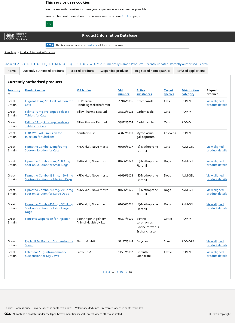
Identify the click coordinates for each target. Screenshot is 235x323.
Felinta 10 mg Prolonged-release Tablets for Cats (47, 113)
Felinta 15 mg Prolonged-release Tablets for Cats (47, 124)
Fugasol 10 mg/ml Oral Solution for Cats (49, 103)
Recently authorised (183, 64)
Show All (10, 64)
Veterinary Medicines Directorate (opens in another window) (109, 308)
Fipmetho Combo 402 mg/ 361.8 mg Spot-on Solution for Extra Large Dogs (49, 208)
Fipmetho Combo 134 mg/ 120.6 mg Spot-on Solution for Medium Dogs (49, 177)
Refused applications (191, 71)
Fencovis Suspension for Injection (47, 219)
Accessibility (23, 308)
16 (121, 272)
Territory (14, 90)
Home (11, 71)
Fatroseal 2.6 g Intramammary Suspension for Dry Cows (45, 254)
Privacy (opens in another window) (52, 308)
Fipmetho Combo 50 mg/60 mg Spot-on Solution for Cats (46, 148)
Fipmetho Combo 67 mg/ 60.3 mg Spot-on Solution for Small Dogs (47, 163)
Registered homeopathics (152, 71)
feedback (92, 45)
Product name (35, 90)
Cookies (127, 16)
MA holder (84, 90)
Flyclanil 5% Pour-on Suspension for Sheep (49, 243)
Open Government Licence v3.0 (68, 314)
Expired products (82, 71)
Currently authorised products (43, 71)
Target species (169, 92)
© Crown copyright (220, 313)
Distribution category (190, 92)
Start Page (10, 52)
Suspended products (114, 71)
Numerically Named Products (123, 64)
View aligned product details (217, 103)
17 (125, 272)
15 (116, 272)
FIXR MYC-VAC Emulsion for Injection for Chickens (43, 135)
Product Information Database (109, 35)
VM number (123, 92)
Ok (49, 24)
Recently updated (156, 64)
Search (203, 64)
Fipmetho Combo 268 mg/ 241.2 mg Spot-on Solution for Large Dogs (49, 192)
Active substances (144, 92)
